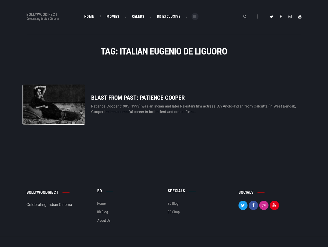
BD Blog (102, 212)
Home (101, 204)
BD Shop (174, 212)
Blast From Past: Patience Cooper (138, 98)
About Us (103, 220)
